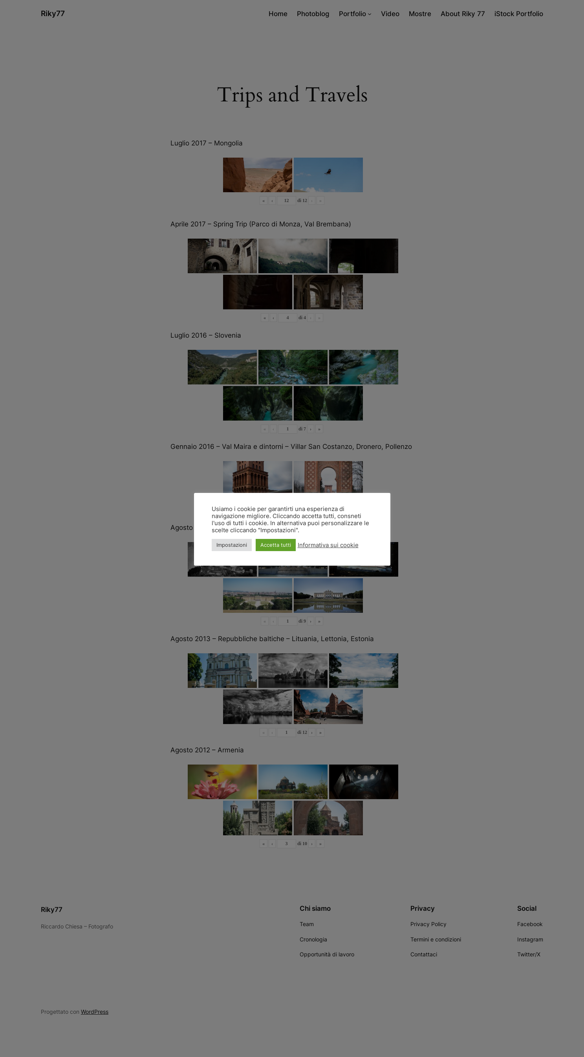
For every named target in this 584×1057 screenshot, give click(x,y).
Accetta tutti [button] (275, 545)
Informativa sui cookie (328, 545)
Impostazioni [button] (231, 545)
